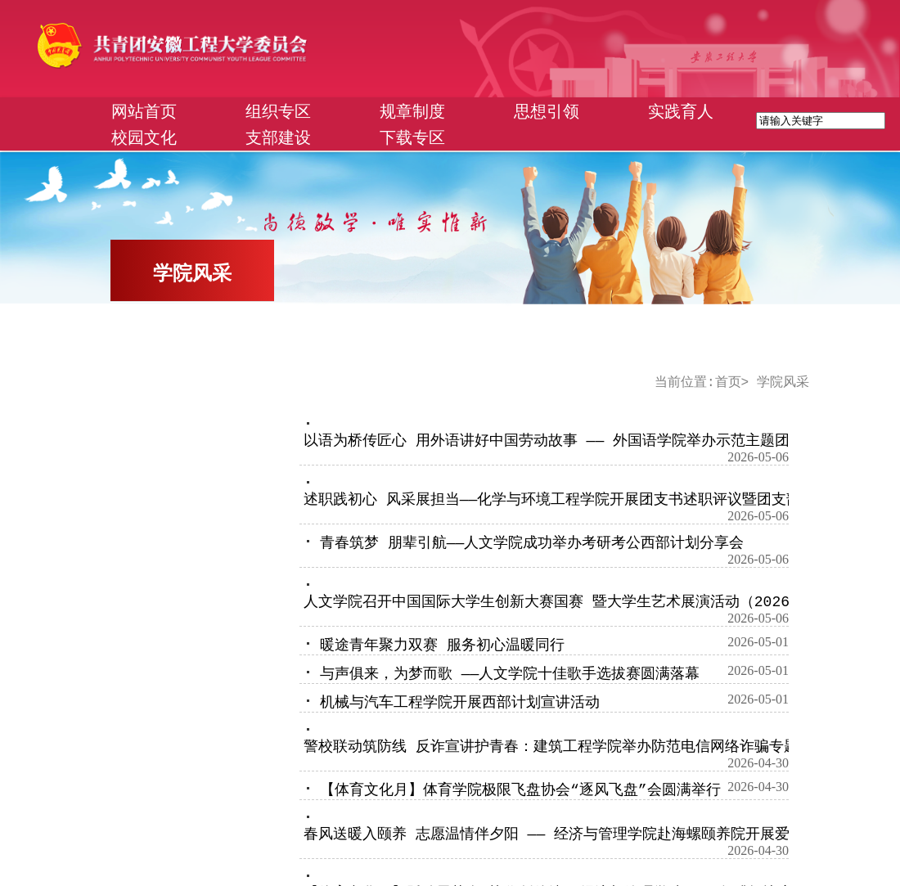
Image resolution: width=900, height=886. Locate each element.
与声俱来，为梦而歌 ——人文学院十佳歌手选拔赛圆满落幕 (510, 674)
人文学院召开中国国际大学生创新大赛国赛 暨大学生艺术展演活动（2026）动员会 (576, 602)
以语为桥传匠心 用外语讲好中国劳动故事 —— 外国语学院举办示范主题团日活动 (569, 441)
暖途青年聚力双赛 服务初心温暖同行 (442, 645)
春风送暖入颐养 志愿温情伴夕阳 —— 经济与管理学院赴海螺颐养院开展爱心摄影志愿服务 (598, 834)
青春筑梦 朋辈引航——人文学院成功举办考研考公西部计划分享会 (532, 543)
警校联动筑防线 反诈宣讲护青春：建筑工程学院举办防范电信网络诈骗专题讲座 (566, 747)
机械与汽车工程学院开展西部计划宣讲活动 (460, 703)
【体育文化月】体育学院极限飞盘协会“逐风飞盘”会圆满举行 (520, 790)
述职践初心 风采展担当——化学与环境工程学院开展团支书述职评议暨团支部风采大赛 (582, 500)
